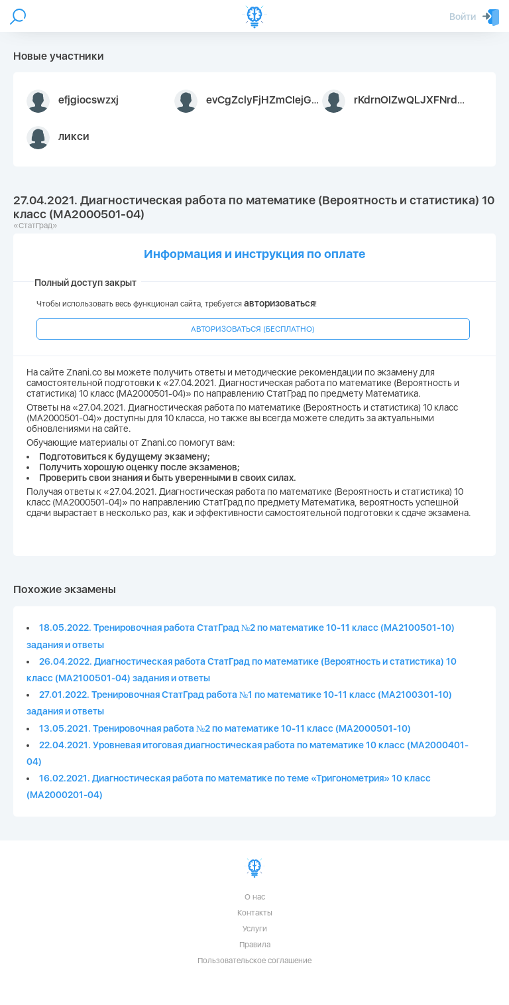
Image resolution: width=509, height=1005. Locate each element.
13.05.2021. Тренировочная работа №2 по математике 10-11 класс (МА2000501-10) (225, 728)
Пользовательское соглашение (254, 960)
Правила (254, 944)
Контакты (254, 912)
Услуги (255, 928)
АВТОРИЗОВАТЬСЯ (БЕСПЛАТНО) (253, 329)
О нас (255, 897)
